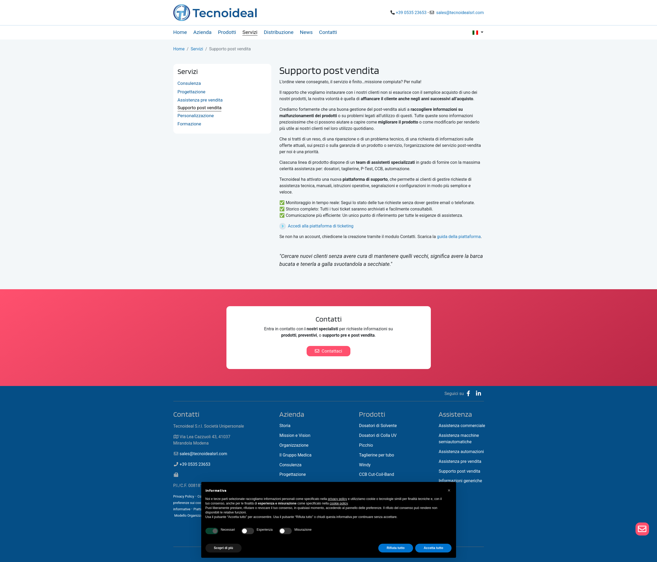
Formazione (189, 123)
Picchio (366, 445)
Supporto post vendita (200, 107)
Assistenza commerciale (462, 425)
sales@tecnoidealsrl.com (460, 12)
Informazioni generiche (460, 480)
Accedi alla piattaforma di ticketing (320, 226)
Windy (365, 464)
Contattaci (328, 351)
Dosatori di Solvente (378, 425)
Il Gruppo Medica (295, 455)
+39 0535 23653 (411, 12)
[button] (449, 490)
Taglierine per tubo (376, 455)
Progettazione (191, 91)
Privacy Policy (183, 496)
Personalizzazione (196, 115)
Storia (284, 425)
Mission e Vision (294, 435)
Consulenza (189, 83)
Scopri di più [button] (223, 548)
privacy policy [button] (337, 499)
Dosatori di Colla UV (378, 435)
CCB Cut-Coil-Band (376, 474)
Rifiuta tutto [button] (396, 548)
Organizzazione (293, 445)
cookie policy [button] (339, 503)
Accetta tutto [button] (433, 548)
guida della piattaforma (459, 236)
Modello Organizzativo (191, 515)
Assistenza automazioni (461, 451)
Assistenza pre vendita (200, 100)
